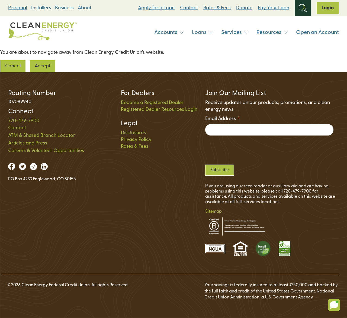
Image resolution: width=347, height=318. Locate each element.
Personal (17, 8)
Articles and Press (27, 143)
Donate (244, 8)
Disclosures (133, 133)
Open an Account (317, 32)
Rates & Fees (217, 8)
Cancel (13, 66)
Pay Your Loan (273, 8)
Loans (202, 32)
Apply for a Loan (156, 8)
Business (64, 8)
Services (234, 32)
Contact (189, 8)
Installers (41, 8)
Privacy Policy (136, 139)
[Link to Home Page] (42, 33)
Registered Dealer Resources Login (159, 109)
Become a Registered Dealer (152, 102)
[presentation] (246, 149)
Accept (42, 66)
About (84, 8)
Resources (272, 32)
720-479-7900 (23, 121)
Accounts (169, 32)
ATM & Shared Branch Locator (41, 135)
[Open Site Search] (303, 8)
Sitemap (213, 211)
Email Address (222, 119)
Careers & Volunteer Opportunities (46, 150)
